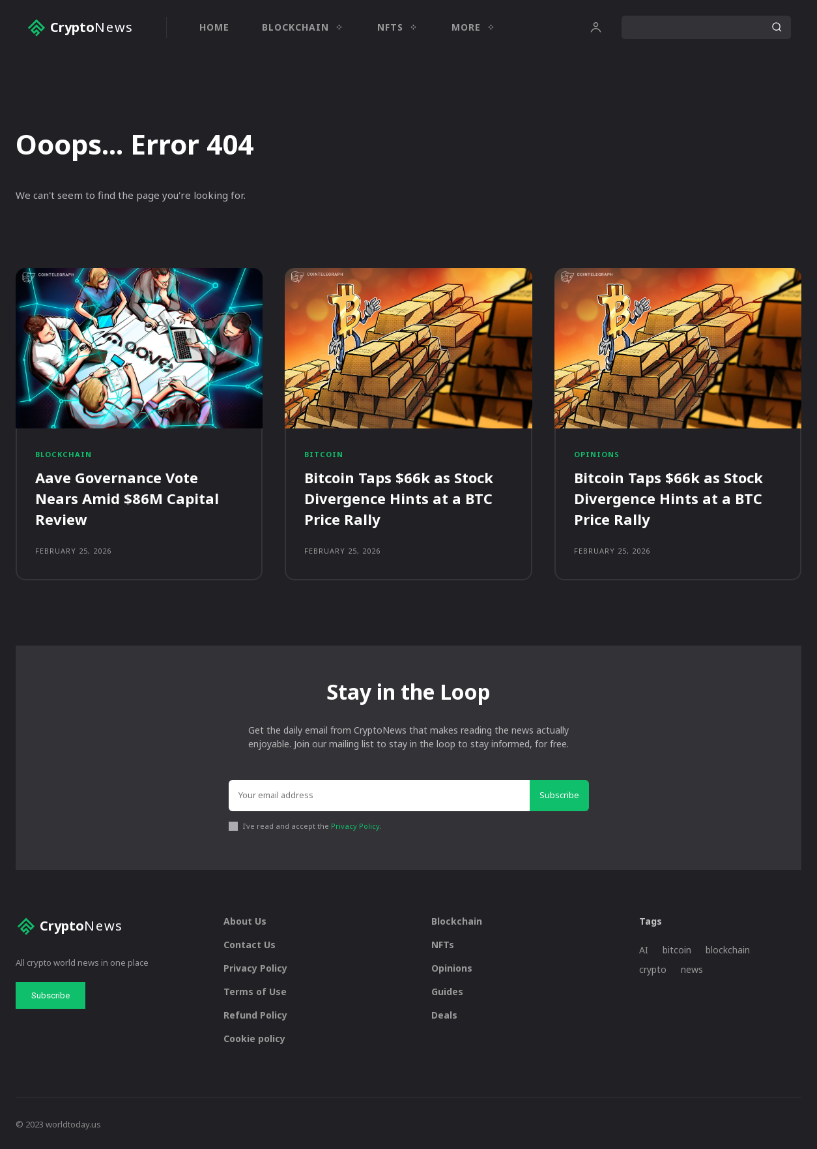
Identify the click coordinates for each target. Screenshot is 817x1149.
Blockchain (63, 454)
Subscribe (559, 793)
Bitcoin (323, 454)
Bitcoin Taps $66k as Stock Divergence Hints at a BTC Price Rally (398, 498)
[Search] (776, 27)
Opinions (597, 454)
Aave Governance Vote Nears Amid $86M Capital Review (127, 498)
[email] (379, 793)
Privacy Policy (355, 824)
